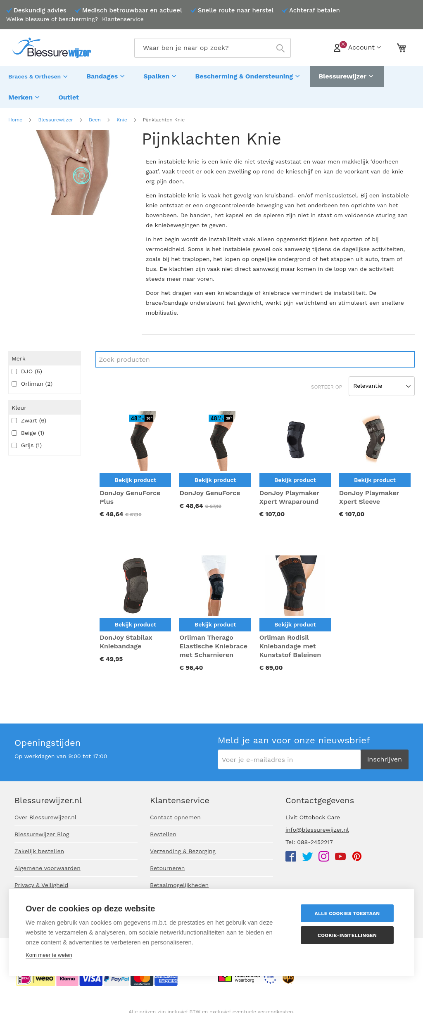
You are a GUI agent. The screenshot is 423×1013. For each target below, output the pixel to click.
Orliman (32, 379)
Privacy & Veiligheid (41, 885)
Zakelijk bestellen (39, 851)
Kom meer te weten (49, 955)
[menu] (211, 85)
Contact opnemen (175, 817)
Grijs (27, 440)
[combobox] (212, 48)
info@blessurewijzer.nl (317, 829)
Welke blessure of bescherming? (52, 19)
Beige (28, 428)
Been (95, 115)
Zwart (29, 416)
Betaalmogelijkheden (179, 885)
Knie (121, 115)
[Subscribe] (385, 759)
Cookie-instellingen (348, 935)
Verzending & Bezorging (183, 851)
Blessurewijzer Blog (41, 834)
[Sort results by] (382, 381)
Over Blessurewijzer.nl (45, 817)
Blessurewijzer (55, 115)
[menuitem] (39, 75)
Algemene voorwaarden (47, 868)
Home (15, 115)
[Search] (255, 354)
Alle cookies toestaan (348, 913)
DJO (27, 366)
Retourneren (167, 868)
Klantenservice (123, 19)
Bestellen (163, 834)
